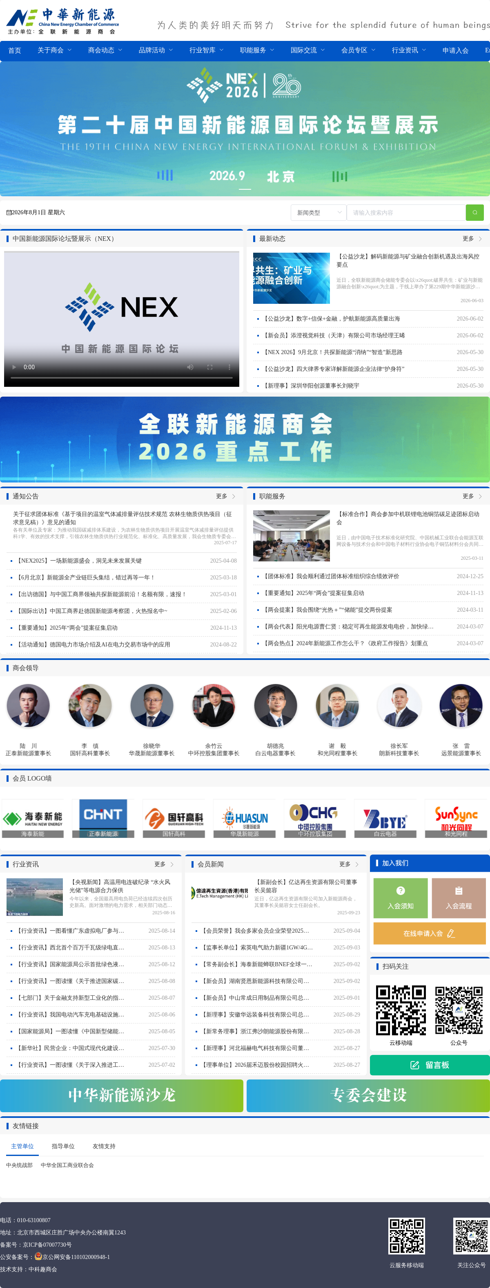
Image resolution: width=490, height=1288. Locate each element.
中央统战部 (19, 1165)
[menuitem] (14, 51)
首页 (14, 50)
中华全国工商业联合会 (67, 1165)
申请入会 (456, 50)
